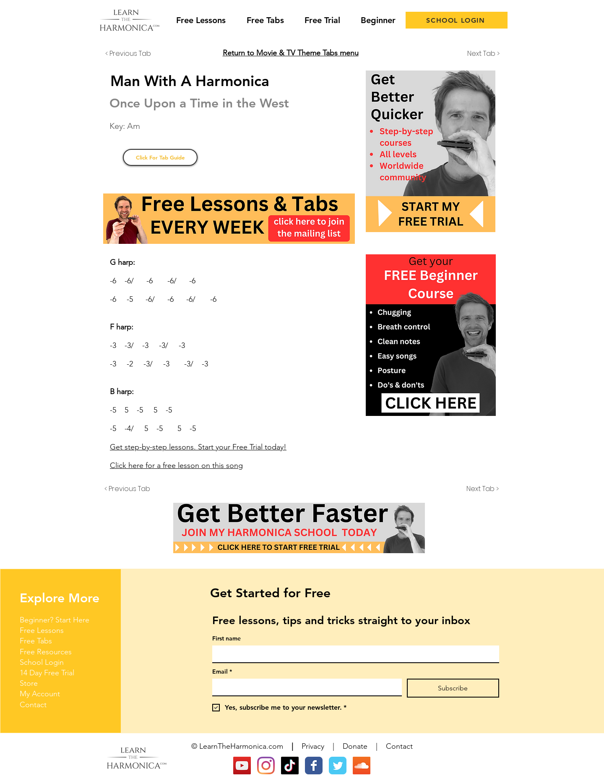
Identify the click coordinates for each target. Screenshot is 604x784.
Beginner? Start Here (54, 620)
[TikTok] (290, 765)
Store (29, 683)
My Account (40, 693)
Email (222, 671)
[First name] (353, 653)
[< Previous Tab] (133, 53)
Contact (33, 704)
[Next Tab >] (479, 53)
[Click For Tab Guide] (160, 157)
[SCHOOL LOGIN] (457, 20)
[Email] (304, 687)
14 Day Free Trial (47, 672)
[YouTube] (242, 765)
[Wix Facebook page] (314, 765)
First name (226, 638)
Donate (355, 746)
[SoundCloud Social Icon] (361, 765)
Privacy (313, 746)
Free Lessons (42, 630)
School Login (42, 662)
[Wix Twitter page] (337, 765)
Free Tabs (36, 640)
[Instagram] (266, 765)
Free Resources (46, 651)
